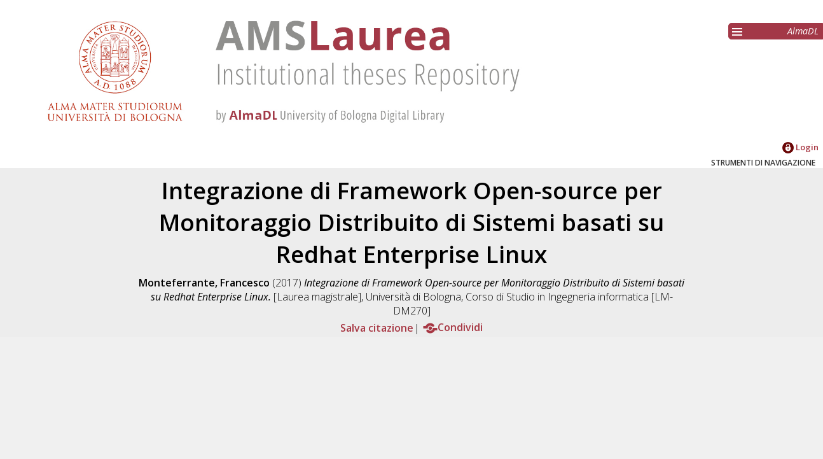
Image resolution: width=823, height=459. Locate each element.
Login (800, 147)
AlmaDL (803, 31)
